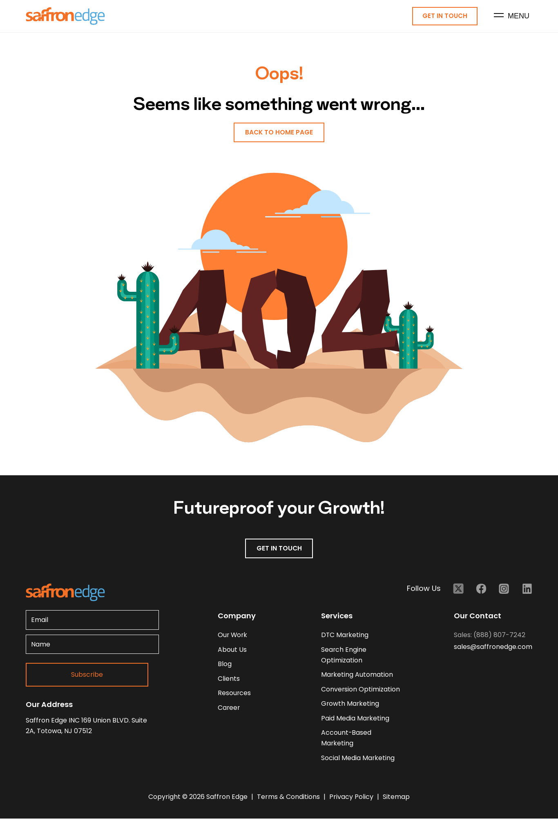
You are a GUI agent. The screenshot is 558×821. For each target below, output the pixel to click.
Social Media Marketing (358, 760)
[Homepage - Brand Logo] (65, 16)
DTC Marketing (345, 635)
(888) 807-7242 (499, 635)
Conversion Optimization (360, 690)
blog (225, 665)
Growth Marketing (350, 705)
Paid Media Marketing (355, 720)
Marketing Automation (357, 675)
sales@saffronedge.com (493, 647)
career (229, 709)
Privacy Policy (352, 799)
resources (234, 694)
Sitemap (396, 799)
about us (232, 650)
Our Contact (477, 616)
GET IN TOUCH (279, 549)
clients (229, 680)
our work (233, 635)
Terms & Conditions (289, 799)
